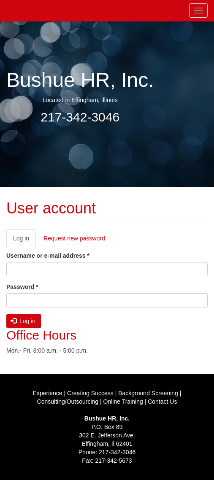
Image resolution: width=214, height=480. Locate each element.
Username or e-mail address (47, 255)
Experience (47, 393)
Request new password (74, 238)
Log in (24, 240)
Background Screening (148, 393)
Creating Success (90, 393)
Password (22, 286)
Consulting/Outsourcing (68, 401)
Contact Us (162, 401)
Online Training (123, 401)
